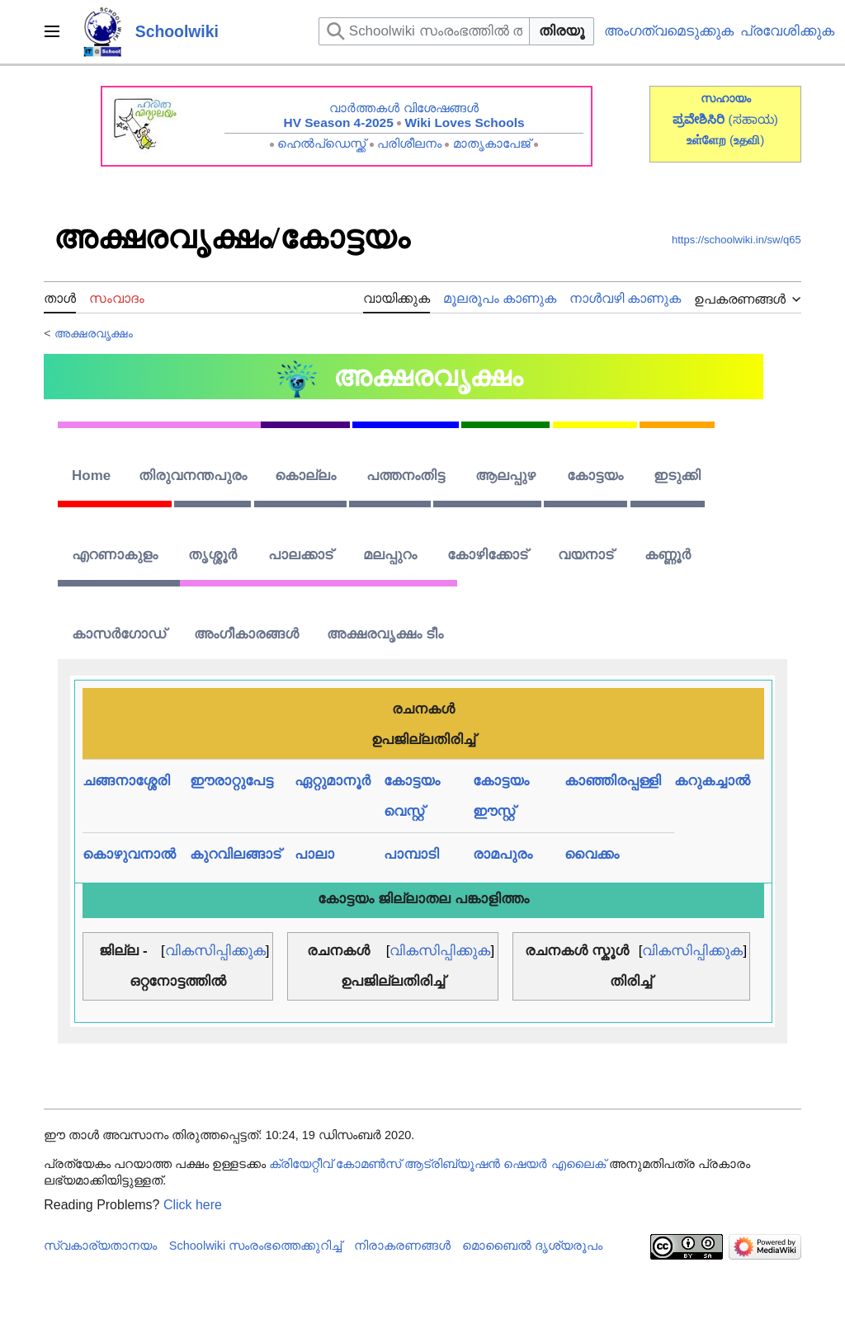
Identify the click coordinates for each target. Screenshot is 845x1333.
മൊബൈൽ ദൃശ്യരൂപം (532, 1245)
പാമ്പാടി (411, 854)
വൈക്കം (591, 854)
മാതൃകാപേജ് (492, 143)
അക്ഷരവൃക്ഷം (93, 333)
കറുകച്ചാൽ (712, 781)
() (746, 140)
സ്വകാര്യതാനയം (100, 1245)
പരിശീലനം (409, 143)
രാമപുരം (502, 854)
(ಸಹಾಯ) (753, 119)
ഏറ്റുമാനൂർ (333, 781)
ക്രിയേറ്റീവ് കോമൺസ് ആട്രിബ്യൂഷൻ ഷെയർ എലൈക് (437, 1163)
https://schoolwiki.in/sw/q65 (736, 239)
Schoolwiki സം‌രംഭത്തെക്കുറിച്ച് (255, 1245)
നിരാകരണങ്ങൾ (402, 1245)
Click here (192, 1205)
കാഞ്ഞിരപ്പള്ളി (612, 781)
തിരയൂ (561, 31)
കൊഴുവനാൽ (129, 854)
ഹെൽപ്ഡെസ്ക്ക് (321, 143)
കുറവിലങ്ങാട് (235, 854)
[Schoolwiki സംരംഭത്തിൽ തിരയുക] (424, 31)
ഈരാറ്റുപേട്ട (231, 781)
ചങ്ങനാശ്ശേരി (126, 781)
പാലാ (314, 854)
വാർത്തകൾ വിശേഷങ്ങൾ (403, 108)
